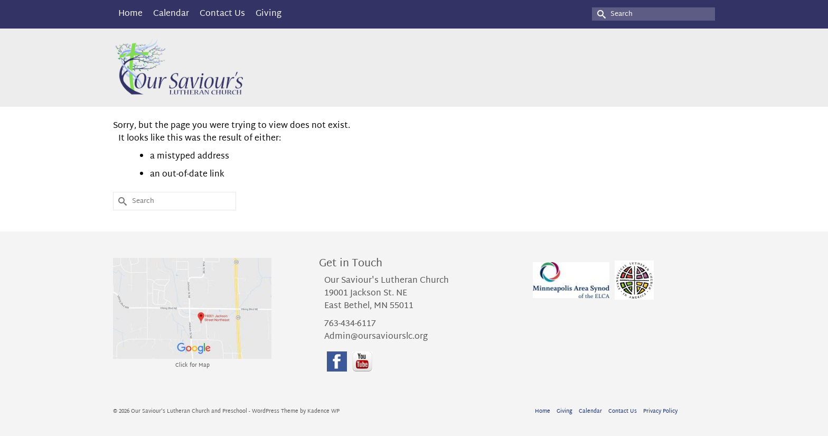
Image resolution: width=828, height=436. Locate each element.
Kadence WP (323, 411)
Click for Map (192, 365)
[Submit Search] (600, 14)
